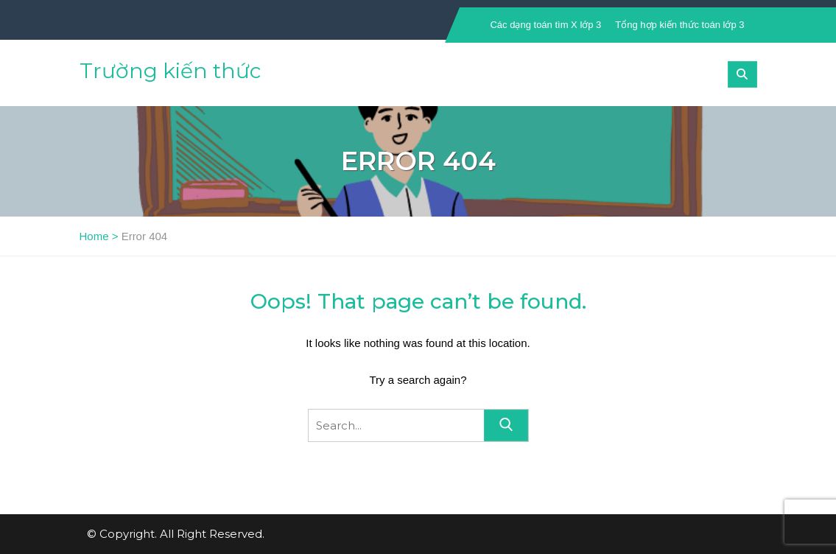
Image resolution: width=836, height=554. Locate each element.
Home (94, 236)
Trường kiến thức (170, 70)
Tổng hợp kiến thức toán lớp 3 (679, 24)
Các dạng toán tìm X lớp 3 (545, 24)
